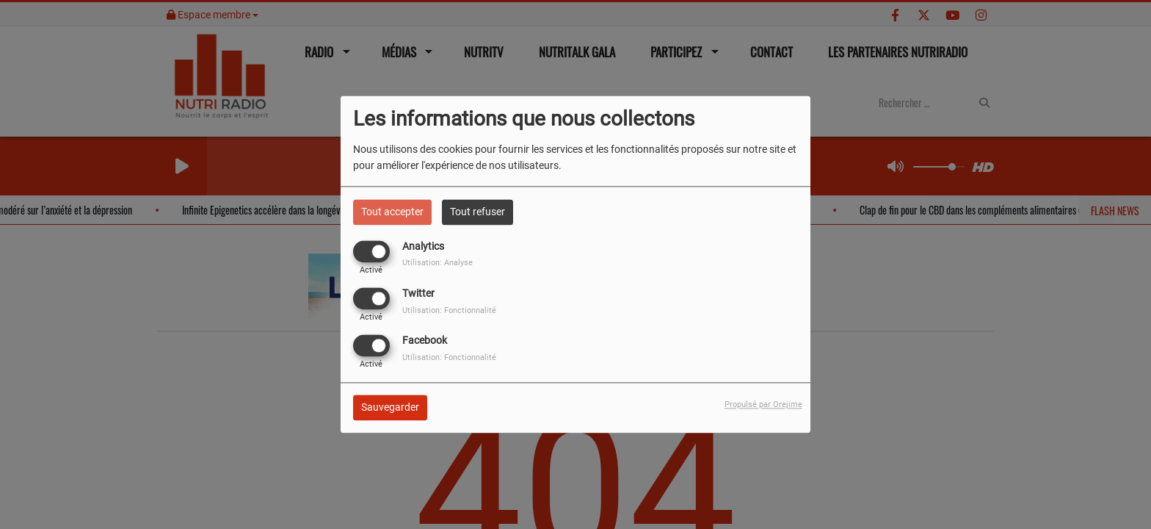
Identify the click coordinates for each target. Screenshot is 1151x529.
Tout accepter (392, 211)
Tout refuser (477, 211)
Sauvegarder (390, 408)
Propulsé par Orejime (763, 405)
